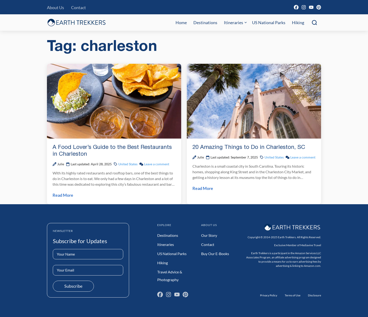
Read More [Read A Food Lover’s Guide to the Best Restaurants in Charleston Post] (63, 195)
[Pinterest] (318, 7)
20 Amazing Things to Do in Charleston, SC (248, 147)
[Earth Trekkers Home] (76, 22)
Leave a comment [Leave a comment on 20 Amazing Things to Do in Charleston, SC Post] (302, 157)
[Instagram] (303, 7)
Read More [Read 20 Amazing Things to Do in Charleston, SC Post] (202, 188)
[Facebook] (296, 7)
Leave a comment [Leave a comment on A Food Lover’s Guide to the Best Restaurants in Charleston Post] (156, 164)
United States (128, 164)
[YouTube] (311, 7)
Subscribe (73, 286)
